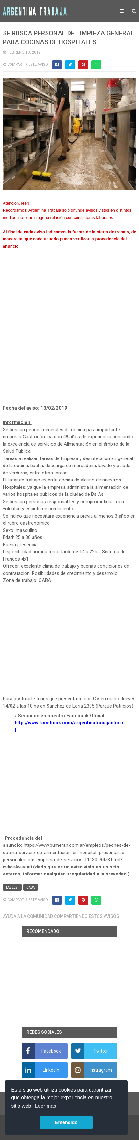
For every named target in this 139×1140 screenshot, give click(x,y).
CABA (30, 887)
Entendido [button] (66, 1122)
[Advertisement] (69, 334)
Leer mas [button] (45, 1106)
